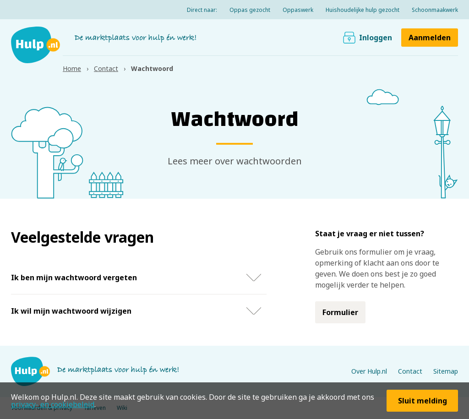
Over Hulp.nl (369, 371)
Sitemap (445, 371)
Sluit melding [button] (422, 401)
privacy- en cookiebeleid (52, 404)
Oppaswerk (298, 10)
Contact (410, 371)
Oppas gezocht (249, 10)
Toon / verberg (253, 277)
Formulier (340, 312)
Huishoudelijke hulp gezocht (362, 10)
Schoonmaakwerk (435, 10)
